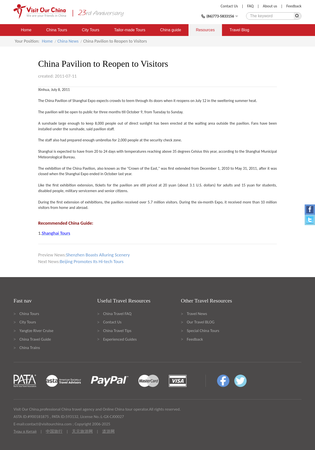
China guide (170, 30)
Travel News (197, 313)
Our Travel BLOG (200, 322)
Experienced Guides (120, 339)
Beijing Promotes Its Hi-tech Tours (92, 261)
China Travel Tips (117, 330)
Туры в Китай (25, 431)
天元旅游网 (82, 431)
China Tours (56, 30)
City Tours (90, 30)
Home (26, 30)
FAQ (250, 6)
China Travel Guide (35, 339)
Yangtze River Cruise (36, 330)
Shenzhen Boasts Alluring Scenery (98, 255)
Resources (205, 30)
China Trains (29, 347)
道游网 (108, 431)
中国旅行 (54, 431)
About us (270, 6)
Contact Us (229, 6)
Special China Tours (203, 330)
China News (68, 41)
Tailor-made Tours (129, 30)
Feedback (293, 6)
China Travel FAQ (117, 313)
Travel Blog (239, 30)
